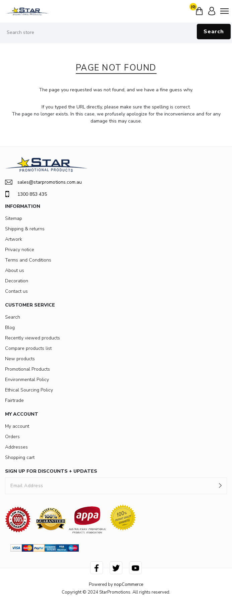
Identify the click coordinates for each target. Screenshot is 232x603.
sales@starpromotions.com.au (43, 182)
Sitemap (13, 218)
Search (214, 31)
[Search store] (116, 32)
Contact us (16, 291)
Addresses (16, 447)
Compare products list (28, 348)
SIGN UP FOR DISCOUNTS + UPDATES (51, 471)
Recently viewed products (32, 338)
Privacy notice (19, 249)
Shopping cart (20, 457)
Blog (10, 327)
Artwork (13, 239)
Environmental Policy (27, 379)
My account (17, 426)
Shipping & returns (25, 229)
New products (20, 359)
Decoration (16, 281)
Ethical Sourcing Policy (29, 390)
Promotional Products (27, 369)
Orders (12, 436)
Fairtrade (14, 400)
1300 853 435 (26, 194)
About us (14, 270)
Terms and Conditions (28, 260)
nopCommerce (128, 585)
